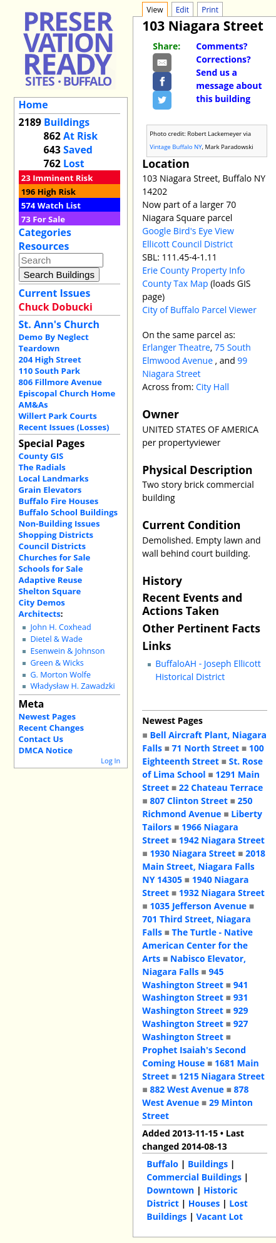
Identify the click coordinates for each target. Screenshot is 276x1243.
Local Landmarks (54, 478)
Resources (44, 246)
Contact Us (41, 739)
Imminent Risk (63, 177)
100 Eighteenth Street (202, 754)
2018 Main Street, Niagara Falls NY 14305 (203, 866)
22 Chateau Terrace (221, 787)
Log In (110, 760)
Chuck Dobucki (56, 307)
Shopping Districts (56, 534)
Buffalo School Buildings (68, 512)
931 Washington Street (195, 1003)
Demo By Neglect (54, 337)
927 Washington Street (195, 1030)
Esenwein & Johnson (67, 651)
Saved (78, 150)
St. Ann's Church (59, 324)
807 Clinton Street (188, 801)
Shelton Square (50, 591)
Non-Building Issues (59, 523)
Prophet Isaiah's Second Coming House (194, 1056)
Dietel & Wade (56, 639)
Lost (73, 163)
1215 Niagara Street (222, 1076)
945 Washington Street (182, 978)
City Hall (212, 387)
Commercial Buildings (194, 1177)
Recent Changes (51, 727)
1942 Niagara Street (222, 840)
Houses (204, 1203)
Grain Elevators (50, 489)
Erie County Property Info (193, 270)
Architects (40, 613)
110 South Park (50, 370)
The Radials (42, 467)
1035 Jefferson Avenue (198, 906)
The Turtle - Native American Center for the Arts (197, 945)
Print (210, 9)
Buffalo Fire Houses (59, 501)
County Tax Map (175, 283)
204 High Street (50, 359)
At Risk (80, 136)
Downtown (170, 1190)
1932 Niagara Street (222, 893)
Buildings (66, 122)
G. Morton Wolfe (60, 674)
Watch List (59, 205)
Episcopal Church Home (67, 393)
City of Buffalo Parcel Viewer (199, 310)
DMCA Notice (46, 750)
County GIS (41, 456)
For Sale (49, 219)
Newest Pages (47, 716)
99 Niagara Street (194, 366)
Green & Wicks (56, 663)
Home (33, 104)
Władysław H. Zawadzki (72, 686)
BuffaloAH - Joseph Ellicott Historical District (207, 670)
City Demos (42, 602)
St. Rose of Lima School (202, 767)
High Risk (57, 191)
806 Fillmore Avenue (60, 382)
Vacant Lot (219, 1216)
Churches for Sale (55, 557)
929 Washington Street (195, 1016)
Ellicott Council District (187, 244)
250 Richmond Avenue (197, 807)
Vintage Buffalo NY (176, 147)
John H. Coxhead (60, 627)
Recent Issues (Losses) (64, 427)
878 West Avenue (195, 1095)
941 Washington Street (195, 991)
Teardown (39, 348)
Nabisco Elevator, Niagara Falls (194, 964)
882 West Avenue (186, 1089)
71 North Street (206, 748)
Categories (45, 232)
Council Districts (52, 546)
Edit (182, 9)
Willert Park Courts (58, 415)
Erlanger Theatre (176, 347)
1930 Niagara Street (192, 853)
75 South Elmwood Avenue (196, 353)
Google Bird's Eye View (187, 231)
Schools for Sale (51, 568)
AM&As (33, 404)
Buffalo (162, 1164)
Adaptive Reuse (51, 579)
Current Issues (55, 293)
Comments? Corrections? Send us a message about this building (229, 72)
